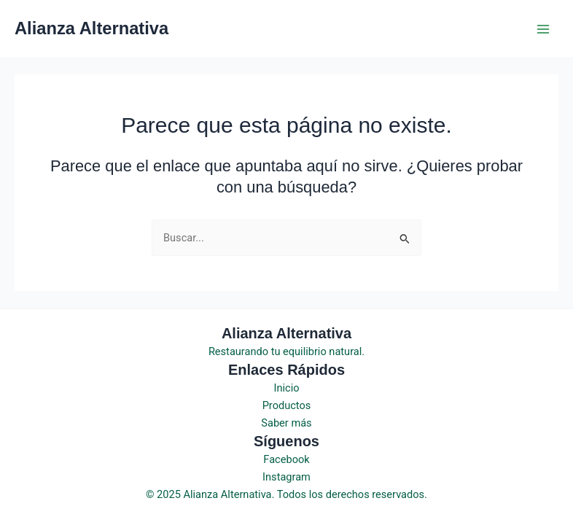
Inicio (286, 387)
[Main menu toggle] (543, 29)
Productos (286, 405)
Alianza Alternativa (91, 28)
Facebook (286, 459)
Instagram (286, 476)
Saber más (286, 422)
